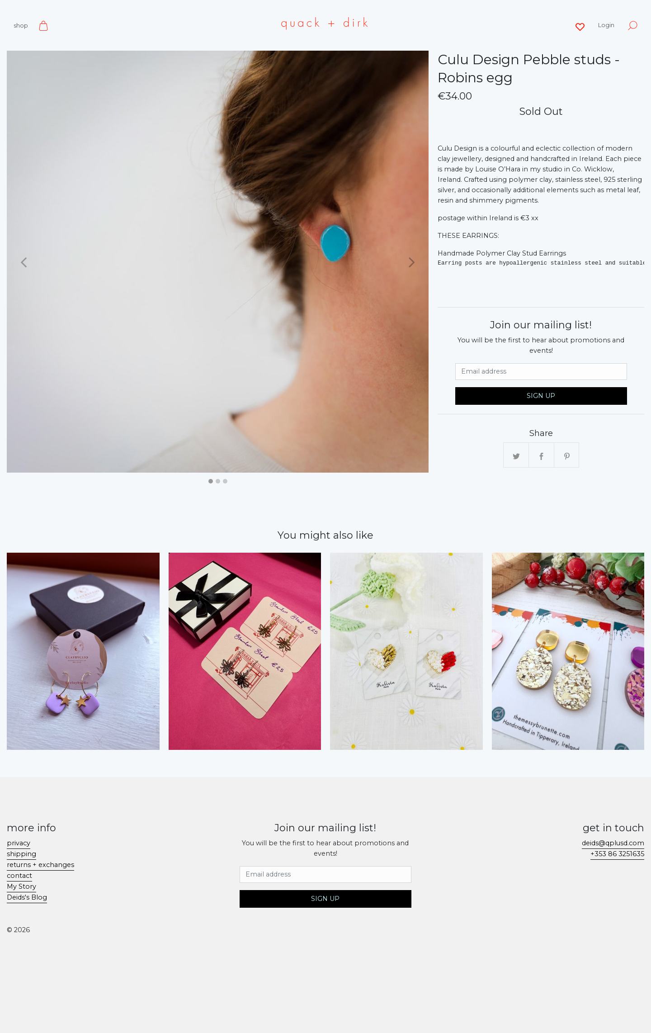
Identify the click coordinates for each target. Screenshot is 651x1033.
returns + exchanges (40, 865)
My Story (21, 886)
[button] (24, 262)
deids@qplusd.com (613, 843)
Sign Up (541, 396)
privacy (18, 843)
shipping (21, 854)
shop (21, 25)
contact (19, 876)
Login (606, 24)
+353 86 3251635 (617, 854)
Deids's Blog (27, 897)
